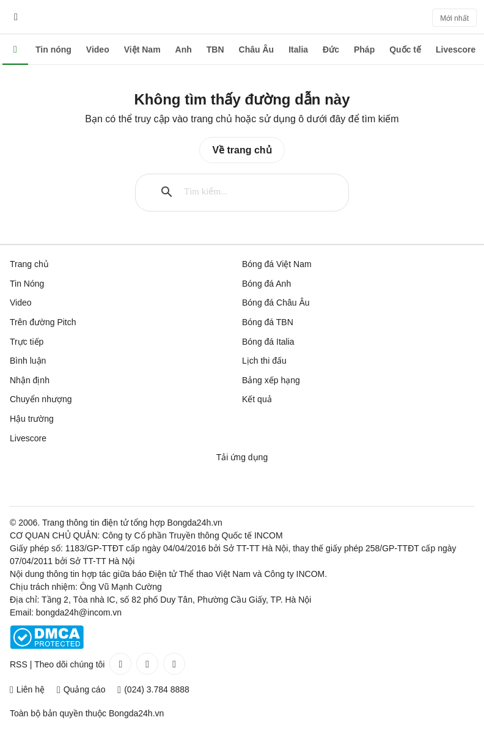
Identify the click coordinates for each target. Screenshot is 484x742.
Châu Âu (256, 49)
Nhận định (30, 380)
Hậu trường (32, 419)
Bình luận (28, 360)
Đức (331, 49)
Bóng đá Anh (266, 283)
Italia (298, 49)
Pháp (364, 49)
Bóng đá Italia (268, 342)
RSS (19, 664)
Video (97, 49)
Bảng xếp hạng (271, 380)
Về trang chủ (241, 150)
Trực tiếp (26, 342)
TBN (215, 49)
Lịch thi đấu (264, 360)
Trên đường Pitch (43, 322)
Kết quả (257, 399)
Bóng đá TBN (267, 322)
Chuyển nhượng (41, 399)
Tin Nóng (27, 283)
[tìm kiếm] (252, 192)
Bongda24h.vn (136, 713)
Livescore (455, 49)
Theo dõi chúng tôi (69, 664)
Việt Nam (142, 49)
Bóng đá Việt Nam (277, 264)
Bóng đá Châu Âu (276, 302)
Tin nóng (53, 49)
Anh (183, 49)
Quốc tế (405, 49)
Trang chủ (29, 264)
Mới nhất (454, 18)
